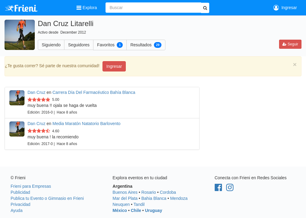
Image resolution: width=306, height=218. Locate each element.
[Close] (295, 64)
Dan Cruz (36, 92)
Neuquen (121, 204)
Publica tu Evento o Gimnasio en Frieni (47, 198)
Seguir (290, 44)
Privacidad (20, 204)
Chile (136, 210)
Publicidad (20, 192)
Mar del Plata (124, 198)
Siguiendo (51, 44)
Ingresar (285, 7)
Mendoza (179, 198)
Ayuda (16, 210)
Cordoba (168, 192)
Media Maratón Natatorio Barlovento (87, 123)
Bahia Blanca (154, 198)
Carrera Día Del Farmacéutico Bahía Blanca (94, 92)
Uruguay (153, 210)
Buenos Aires (125, 192)
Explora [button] (87, 7)
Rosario (149, 192)
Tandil (139, 204)
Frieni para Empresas (31, 186)
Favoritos (110, 45)
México (119, 210)
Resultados (145, 45)
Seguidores (79, 44)
